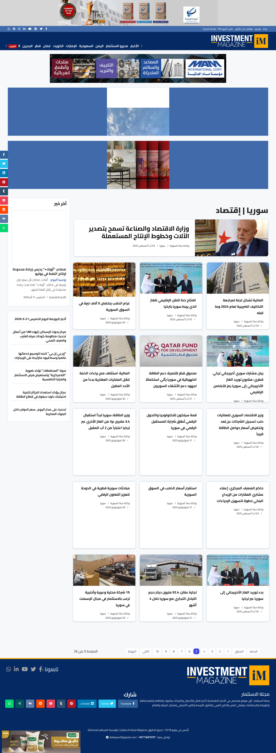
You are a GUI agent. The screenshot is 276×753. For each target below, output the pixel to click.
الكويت (58, 46)
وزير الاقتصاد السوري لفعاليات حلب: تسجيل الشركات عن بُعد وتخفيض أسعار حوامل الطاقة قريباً (240, 424)
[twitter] (41, 28)
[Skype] (14, 28)
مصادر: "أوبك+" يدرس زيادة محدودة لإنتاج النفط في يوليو (39, 271)
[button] (56, 68)
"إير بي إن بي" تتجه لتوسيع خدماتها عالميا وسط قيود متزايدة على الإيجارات (40, 356)
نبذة (265, 28)
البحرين (27, 46)
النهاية (132, 651)
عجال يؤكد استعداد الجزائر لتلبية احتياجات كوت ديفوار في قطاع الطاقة (41, 394)
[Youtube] (29, 28)
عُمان (47, 46)
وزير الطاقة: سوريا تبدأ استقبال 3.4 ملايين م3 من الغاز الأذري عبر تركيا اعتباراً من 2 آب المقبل (105, 421)
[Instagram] (19, 28)
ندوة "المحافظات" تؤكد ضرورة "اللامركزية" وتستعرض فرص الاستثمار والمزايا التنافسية (40, 375)
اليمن (99, 46)
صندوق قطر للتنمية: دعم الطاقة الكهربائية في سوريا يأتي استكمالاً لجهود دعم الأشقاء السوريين (171, 379)
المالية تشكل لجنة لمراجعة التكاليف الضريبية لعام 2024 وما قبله (239, 306)
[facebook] (46, 28)
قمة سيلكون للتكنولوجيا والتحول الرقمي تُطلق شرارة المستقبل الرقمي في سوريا (172, 421)
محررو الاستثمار (117, 46)
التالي (145, 651)
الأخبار (134, 46)
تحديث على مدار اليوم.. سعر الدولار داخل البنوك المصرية (39, 411)
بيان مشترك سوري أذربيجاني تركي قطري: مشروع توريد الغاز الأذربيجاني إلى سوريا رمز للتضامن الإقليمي (238, 382)
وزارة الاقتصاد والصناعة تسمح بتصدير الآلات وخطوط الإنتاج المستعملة (139, 232)
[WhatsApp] (9, 28)
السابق (239, 651)
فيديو (258, 28)
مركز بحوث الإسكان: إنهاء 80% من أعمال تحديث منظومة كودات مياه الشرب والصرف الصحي (39, 336)
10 (157, 651)
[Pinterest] (35, 28)
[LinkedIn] (24, 28)
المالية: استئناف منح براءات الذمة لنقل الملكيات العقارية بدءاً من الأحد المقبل (105, 379)
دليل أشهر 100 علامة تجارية (218, 28)
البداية (254, 651)
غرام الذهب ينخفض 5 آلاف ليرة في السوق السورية (104, 306)
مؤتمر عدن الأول (244, 28)
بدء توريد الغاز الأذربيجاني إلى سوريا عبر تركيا (241, 595)
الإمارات (71, 46)
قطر (38, 46)
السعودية (86, 46)
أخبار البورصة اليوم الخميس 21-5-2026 (40, 319)
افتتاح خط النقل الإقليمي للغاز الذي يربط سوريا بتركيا (173, 303)
